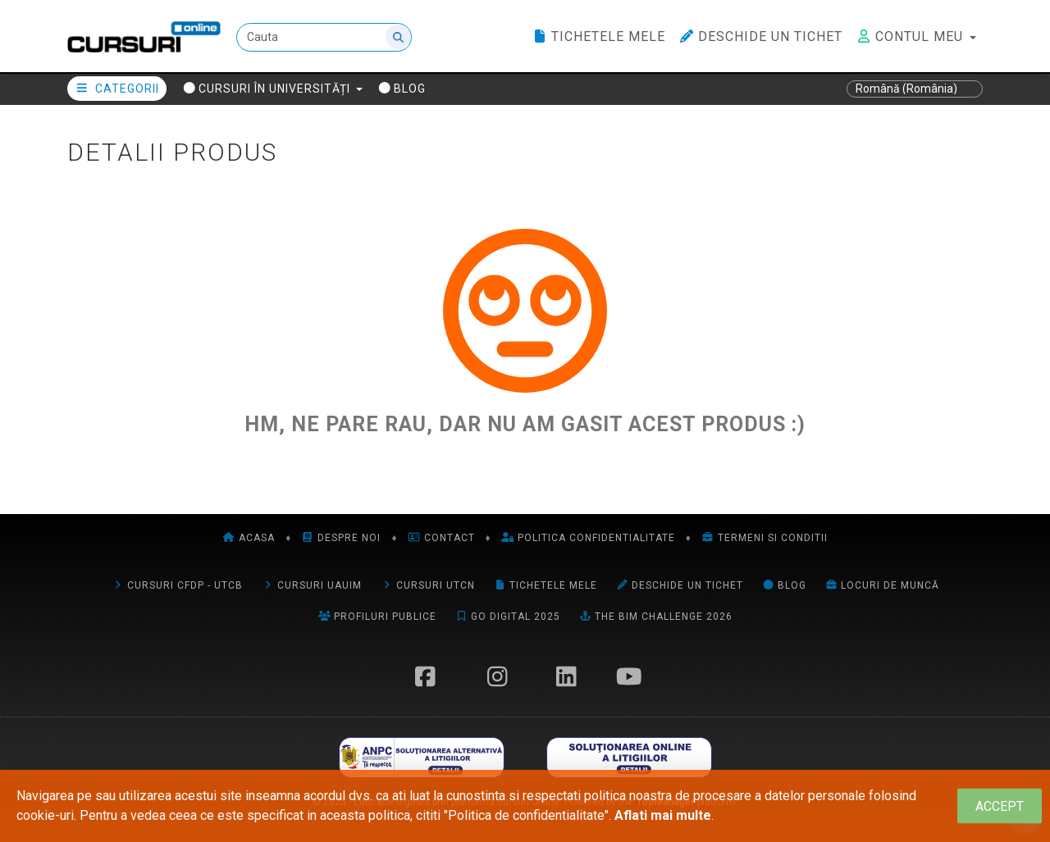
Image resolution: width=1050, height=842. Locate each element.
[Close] (999, 806)
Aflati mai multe (662, 815)
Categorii (117, 88)
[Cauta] (324, 37)
